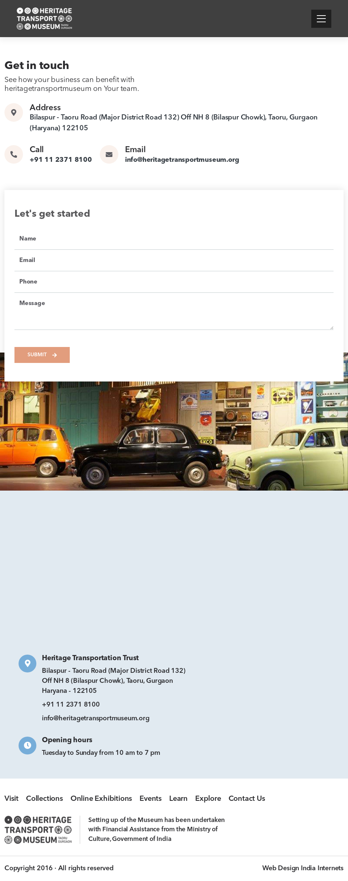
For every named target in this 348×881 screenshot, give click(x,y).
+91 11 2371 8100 (61, 160)
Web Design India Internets (303, 868)
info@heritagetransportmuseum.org (182, 160)
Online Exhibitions (101, 799)
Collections (44, 799)
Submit (42, 355)
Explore (208, 799)
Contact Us (247, 799)
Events (150, 799)
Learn (178, 799)
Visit (11, 799)
